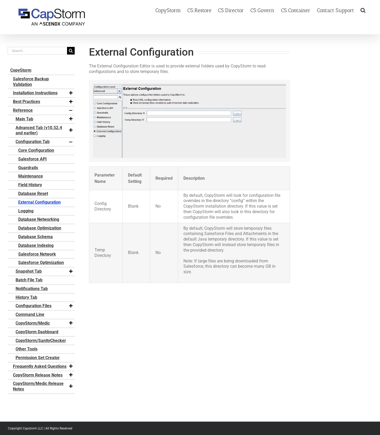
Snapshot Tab (44, 271)
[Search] (71, 51)
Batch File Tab (29, 279)
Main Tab (44, 119)
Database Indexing (36, 245)
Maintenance (30, 176)
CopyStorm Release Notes (43, 375)
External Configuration (39, 202)
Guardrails (28, 167)
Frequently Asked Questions (43, 366)
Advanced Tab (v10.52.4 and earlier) (44, 130)
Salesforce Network (37, 254)
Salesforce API (32, 159)
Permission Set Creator (38, 357)
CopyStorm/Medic (44, 323)
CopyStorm (20, 70)
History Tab (26, 297)
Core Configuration (36, 150)
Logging (26, 210)
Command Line (30, 314)
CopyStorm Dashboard (37, 331)
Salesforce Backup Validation (31, 81)
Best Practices (43, 101)
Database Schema (35, 236)
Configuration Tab (44, 141)
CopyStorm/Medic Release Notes (43, 386)
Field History (30, 184)
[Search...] (37, 51)
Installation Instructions (43, 93)
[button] (362, 9)
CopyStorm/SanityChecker (41, 340)
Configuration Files (44, 306)
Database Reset (33, 193)
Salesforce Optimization (41, 262)
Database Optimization (39, 228)
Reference (43, 110)
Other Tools (26, 348)
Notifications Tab (32, 288)
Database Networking (38, 219)
